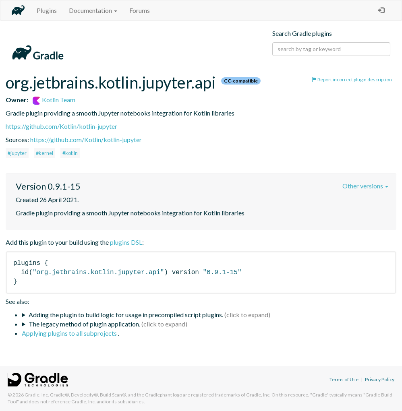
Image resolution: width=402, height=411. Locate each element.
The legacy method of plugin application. (84, 324)
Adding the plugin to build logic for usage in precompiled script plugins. (126, 314)
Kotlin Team (54, 99)
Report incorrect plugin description (352, 79)
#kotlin (70, 153)
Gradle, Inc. (37, 395)
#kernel (44, 153)
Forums (139, 10)
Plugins (47, 10)
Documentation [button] (93, 10)
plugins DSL (126, 242)
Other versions (365, 186)
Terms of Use (343, 379)
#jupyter (17, 153)
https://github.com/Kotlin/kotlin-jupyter (61, 126)
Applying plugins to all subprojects (70, 333)
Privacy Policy (379, 379)
